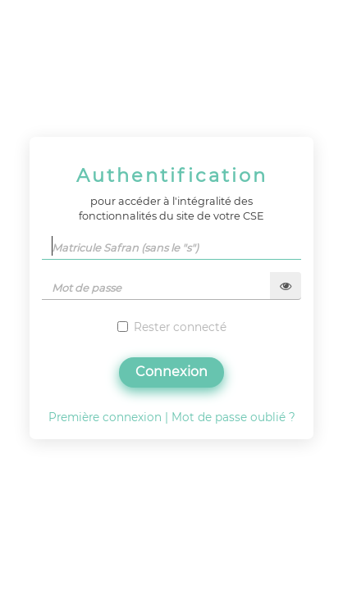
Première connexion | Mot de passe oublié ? (171, 417)
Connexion (171, 371)
